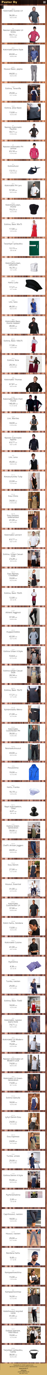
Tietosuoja (23, 1370)
